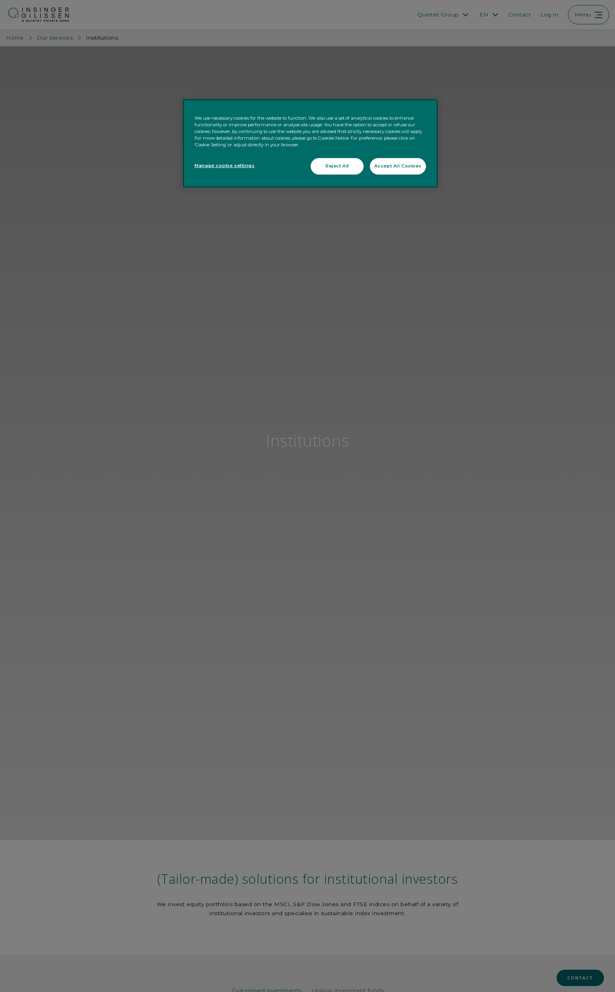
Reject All (337, 166)
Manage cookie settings (225, 165)
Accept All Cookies (398, 166)
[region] (310, 143)
